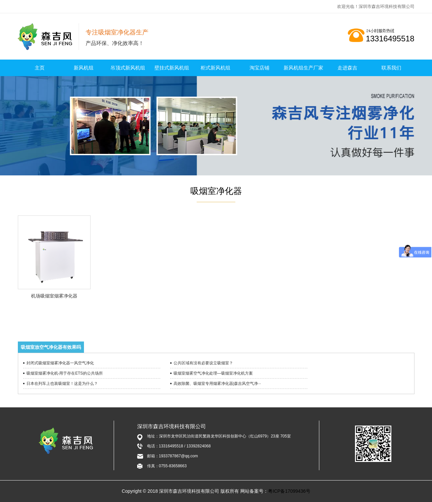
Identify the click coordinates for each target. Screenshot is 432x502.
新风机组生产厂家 (303, 67)
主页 (40, 67)
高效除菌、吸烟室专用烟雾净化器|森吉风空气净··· (217, 383)
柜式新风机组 (215, 67)
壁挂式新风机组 (171, 67)
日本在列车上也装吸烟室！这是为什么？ (62, 383)
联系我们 (391, 67)
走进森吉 (347, 67)
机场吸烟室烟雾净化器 (54, 295)
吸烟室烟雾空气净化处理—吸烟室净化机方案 (213, 373)
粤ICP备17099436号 (289, 491)
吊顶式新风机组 (127, 67)
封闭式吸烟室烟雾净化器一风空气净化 (60, 363)
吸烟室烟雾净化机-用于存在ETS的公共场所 (64, 373)
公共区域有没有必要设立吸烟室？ (203, 363)
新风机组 (84, 67)
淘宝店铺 (259, 67)
